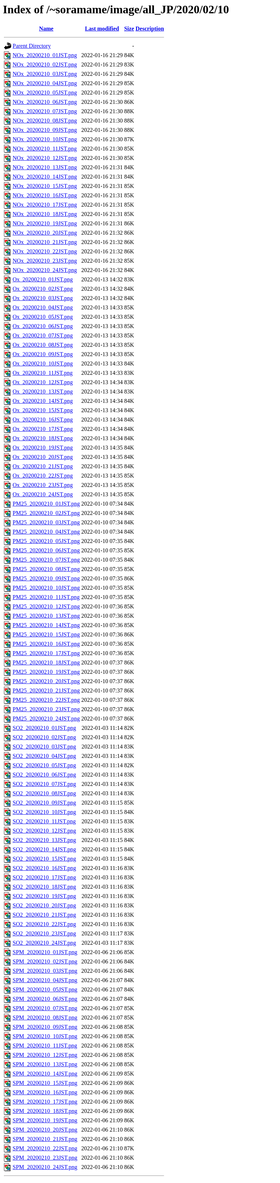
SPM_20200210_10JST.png (45, 1036)
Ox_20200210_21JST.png (43, 466)
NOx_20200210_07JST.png (45, 111)
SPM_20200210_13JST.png (45, 1064)
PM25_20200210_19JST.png (46, 672)
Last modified (102, 29)
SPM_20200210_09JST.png (45, 1027)
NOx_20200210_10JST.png (45, 139)
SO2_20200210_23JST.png (44, 933)
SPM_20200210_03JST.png (45, 971)
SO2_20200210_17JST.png (44, 877)
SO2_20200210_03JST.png (44, 747)
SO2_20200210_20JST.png (44, 905)
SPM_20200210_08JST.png (45, 1017)
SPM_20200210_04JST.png (45, 980)
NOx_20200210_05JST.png (45, 92)
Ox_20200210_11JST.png (43, 373)
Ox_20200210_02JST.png (43, 289)
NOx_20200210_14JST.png (45, 177)
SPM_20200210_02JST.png (45, 961)
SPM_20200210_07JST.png (45, 1008)
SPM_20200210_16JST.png (45, 1092)
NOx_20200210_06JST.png (45, 102)
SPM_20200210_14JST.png (45, 1074)
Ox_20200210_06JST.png (43, 326)
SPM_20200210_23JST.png (45, 1158)
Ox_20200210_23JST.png (43, 485)
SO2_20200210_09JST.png (44, 803)
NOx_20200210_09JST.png (45, 130)
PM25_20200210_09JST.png (46, 578)
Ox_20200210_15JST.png (43, 410)
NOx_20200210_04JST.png (45, 83)
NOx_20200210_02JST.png (45, 64)
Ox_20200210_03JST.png (43, 298)
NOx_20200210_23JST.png (45, 261)
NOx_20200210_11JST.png (45, 149)
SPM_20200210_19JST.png (45, 1120)
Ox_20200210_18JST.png (43, 438)
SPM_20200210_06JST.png (45, 999)
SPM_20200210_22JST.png (45, 1148)
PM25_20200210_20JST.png (46, 681)
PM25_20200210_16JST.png (46, 644)
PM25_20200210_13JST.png (46, 616)
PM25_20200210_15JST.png (46, 634)
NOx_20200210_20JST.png (45, 233)
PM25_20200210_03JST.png (46, 522)
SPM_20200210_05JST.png (45, 989)
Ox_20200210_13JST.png (43, 391)
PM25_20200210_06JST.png (46, 550)
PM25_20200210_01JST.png (46, 504)
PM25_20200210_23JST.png (46, 709)
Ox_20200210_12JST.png (43, 382)
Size (129, 29)
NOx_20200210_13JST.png (45, 167)
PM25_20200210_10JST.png (46, 588)
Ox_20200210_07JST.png (43, 335)
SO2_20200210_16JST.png (44, 868)
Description (150, 29)
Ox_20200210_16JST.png (43, 419)
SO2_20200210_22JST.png (44, 924)
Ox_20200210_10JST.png (43, 363)
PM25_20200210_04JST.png (46, 532)
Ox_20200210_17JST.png (43, 429)
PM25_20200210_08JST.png (46, 569)
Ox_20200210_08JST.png (43, 345)
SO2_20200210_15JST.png (44, 859)
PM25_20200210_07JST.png (46, 560)
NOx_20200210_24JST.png (45, 270)
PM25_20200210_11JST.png (46, 597)
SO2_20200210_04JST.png (44, 756)
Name (46, 29)
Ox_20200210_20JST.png (43, 457)
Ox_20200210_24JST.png (43, 494)
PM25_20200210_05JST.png (46, 541)
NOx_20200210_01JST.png (45, 55)
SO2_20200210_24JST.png (44, 943)
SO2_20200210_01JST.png (44, 728)
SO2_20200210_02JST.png (44, 737)
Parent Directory (32, 46)
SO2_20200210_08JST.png (44, 793)
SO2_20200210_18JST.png (44, 887)
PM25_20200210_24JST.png (46, 718)
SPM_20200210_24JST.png (45, 1167)
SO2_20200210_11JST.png (44, 821)
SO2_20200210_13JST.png (44, 840)
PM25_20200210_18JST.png (46, 662)
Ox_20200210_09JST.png (43, 354)
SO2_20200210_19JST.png (44, 896)
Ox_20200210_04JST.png (43, 307)
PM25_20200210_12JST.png (46, 606)
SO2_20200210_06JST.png (44, 775)
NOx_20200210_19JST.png (45, 223)
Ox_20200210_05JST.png (43, 317)
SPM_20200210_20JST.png (45, 1130)
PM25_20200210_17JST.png (46, 653)
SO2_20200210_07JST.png (44, 784)
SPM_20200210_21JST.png (45, 1139)
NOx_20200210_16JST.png (45, 195)
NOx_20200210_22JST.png (45, 251)
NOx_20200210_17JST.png (45, 205)
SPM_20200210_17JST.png (45, 1102)
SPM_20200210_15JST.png (45, 1083)
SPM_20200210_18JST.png (45, 1111)
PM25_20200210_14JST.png (46, 625)
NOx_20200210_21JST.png (45, 242)
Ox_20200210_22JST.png (43, 476)
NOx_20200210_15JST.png (45, 186)
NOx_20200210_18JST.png (45, 214)
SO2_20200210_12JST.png (44, 831)
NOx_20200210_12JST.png (45, 158)
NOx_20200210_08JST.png (45, 121)
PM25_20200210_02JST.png (46, 513)
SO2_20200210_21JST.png (44, 915)
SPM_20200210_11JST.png (45, 1045)
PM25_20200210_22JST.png (46, 700)
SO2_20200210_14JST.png (44, 849)
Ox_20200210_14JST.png (43, 401)
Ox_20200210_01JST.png (43, 279)
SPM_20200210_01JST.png (45, 952)
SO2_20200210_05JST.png (44, 765)
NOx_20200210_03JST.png (45, 74)
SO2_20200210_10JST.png (44, 812)
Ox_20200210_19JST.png (43, 448)
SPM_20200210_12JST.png (45, 1055)
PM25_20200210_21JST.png (46, 690)
